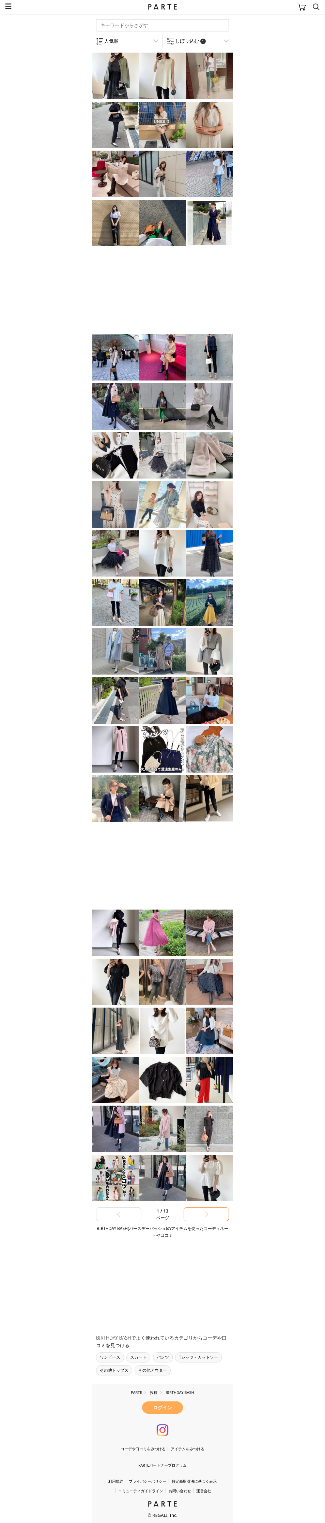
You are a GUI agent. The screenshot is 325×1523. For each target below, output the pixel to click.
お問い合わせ (180, 1490)
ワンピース (110, 1357)
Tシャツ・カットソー (198, 1357)
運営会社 (203, 1490)
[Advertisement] (146, 291)
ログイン (162, 1407)
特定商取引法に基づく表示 (194, 1481)
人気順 (111, 41)
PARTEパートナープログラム (162, 1465)
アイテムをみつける (187, 1448)
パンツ (163, 1357)
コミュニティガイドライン (140, 1490)
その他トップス (114, 1370)
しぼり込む (190, 41)
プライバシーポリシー (147, 1481)
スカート (138, 1357)
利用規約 (115, 1481)
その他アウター (152, 1370)
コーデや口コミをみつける (143, 1448)
